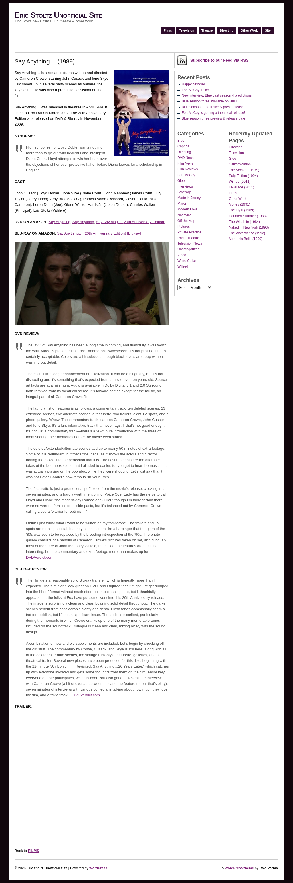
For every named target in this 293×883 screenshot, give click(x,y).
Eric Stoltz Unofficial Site (58, 15)
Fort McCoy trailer (195, 90)
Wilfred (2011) (239, 182)
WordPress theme (239, 868)
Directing (226, 30)
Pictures (183, 227)
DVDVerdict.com (39, 557)
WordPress (98, 868)
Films (168, 30)
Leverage (184, 192)
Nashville (184, 215)
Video (181, 255)
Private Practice (189, 232)
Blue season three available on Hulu (209, 101)
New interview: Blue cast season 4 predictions (217, 95)
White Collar (186, 261)
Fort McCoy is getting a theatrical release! (213, 113)
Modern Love (187, 209)
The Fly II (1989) (241, 210)
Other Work (249, 30)
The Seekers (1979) (244, 170)
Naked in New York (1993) (249, 227)
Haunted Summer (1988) (248, 216)
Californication (240, 164)
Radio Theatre (188, 238)
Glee (181, 181)
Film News (185, 163)
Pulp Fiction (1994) (243, 176)
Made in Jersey (189, 198)
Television (186, 30)
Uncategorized (188, 249)
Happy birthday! (194, 84)
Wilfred (182, 266)
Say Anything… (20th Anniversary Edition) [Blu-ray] (99, 233)
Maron (182, 204)
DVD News (185, 158)
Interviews (185, 186)
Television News (189, 243)
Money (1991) (239, 204)
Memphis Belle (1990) (245, 239)
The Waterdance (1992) (247, 233)
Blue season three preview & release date (213, 118)
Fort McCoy (186, 175)
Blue (180, 141)
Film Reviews (187, 169)
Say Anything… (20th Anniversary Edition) (130, 222)
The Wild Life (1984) (244, 222)
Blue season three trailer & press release (213, 107)
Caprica (183, 146)
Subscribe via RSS (219, 60)
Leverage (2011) (241, 187)
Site (268, 30)
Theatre (207, 30)
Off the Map (186, 221)
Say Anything (59, 222)
